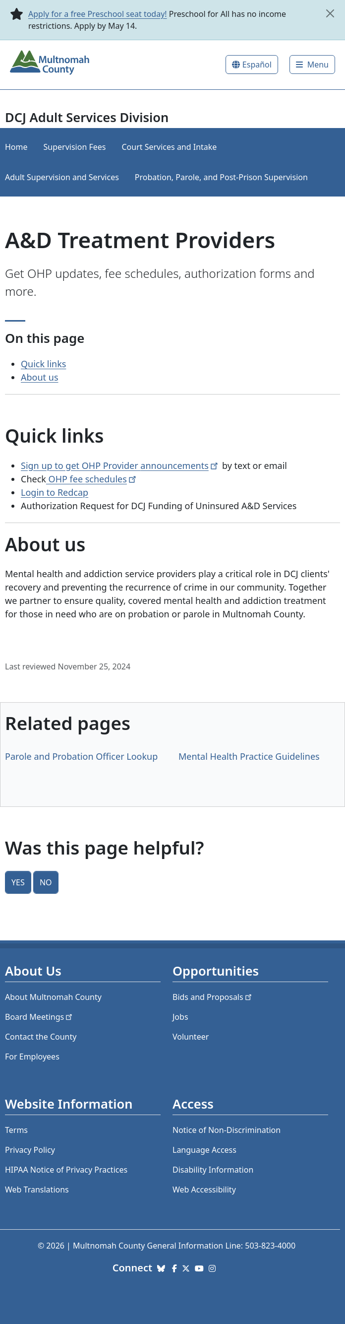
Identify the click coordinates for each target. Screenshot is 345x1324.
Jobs (180, 1016)
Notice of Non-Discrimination (226, 1130)
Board (39, 1016)
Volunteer (190, 1036)
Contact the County (40, 1036)
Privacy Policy (30, 1149)
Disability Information (212, 1169)
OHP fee (92, 479)
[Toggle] (312, 64)
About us (39, 377)
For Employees (32, 1056)
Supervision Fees (75, 146)
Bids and (212, 997)
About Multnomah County (53, 997)
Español (257, 64)
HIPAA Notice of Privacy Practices (66, 1169)
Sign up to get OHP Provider (120, 465)
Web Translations (37, 1189)
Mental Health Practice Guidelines (249, 756)
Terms (16, 1130)
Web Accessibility (204, 1189)
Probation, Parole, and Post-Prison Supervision (221, 177)
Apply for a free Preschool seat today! (97, 13)
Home (16, 146)
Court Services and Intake (169, 146)
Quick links (43, 364)
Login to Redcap (54, 492)
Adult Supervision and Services (62, 177)
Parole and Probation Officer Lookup (81, 756)
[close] (330, 13)
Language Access (204, 1149)
